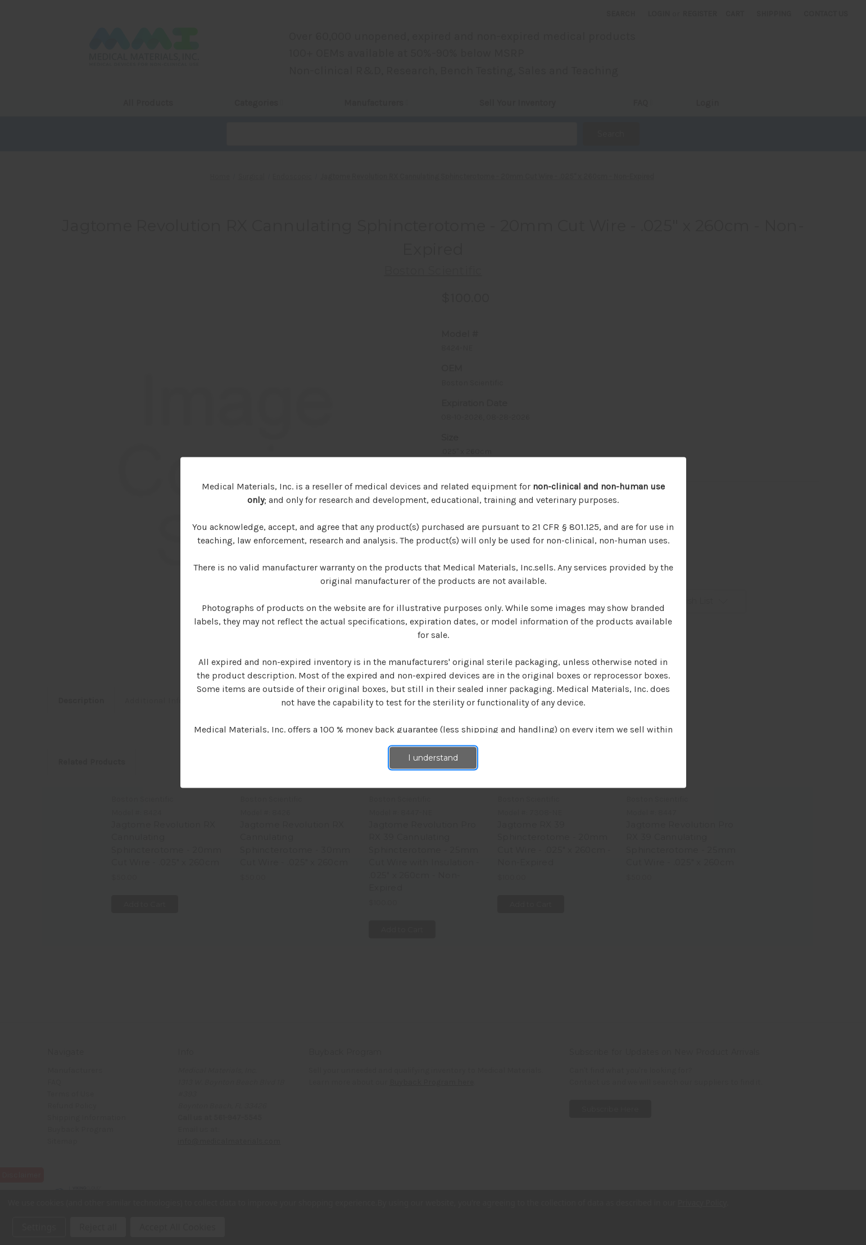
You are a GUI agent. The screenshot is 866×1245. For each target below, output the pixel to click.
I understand (433, 758)
